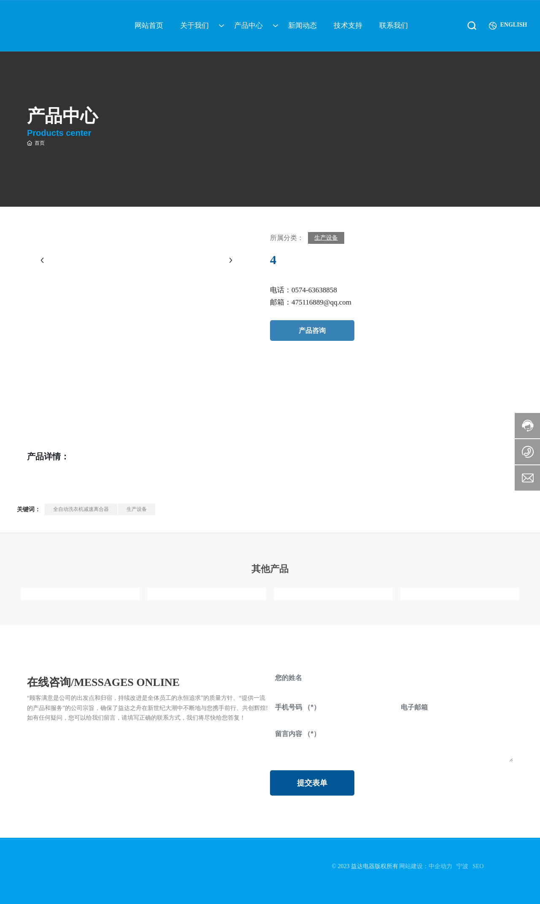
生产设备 (326, 238)
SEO (477, 866)
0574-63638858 (314, 290)
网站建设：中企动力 (425, 866)
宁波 (462, 866)
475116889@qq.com (321, 302)
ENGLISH (510, 22)
